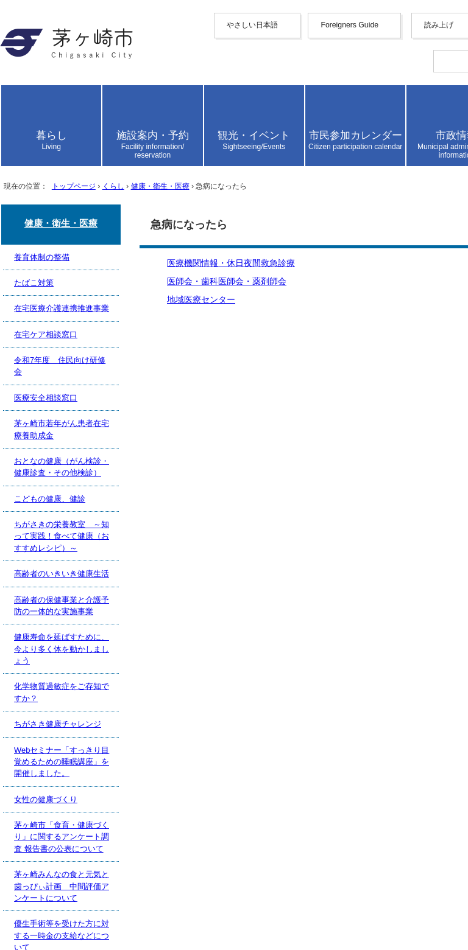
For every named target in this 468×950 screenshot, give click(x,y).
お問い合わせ (58, 901)
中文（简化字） (88, 132)
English (68, 120)
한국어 (68, 157)
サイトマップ (58, 712)
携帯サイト (53, 699)
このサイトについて (73, 738)
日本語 (68, 225)
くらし (149, 492)
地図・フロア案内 (68, 889)
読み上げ (50, 238)
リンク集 (48, 751)
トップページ (97, 492)
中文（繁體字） (88, 144)
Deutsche (72, 180)
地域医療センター (68, 607)
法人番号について (166, 866)
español (68, 202)
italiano (68, 191)
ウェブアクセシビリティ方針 (92, 725)
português (73, 213)
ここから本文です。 (49, 525)
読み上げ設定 (433, 271)
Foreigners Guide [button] (63, 109)
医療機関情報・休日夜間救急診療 (102, 582)
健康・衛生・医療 (211, 492)
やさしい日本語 (63, 97)
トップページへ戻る (73, 660)
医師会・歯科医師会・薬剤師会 (97, 595)
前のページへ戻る (68, 647)
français (69, 169)
